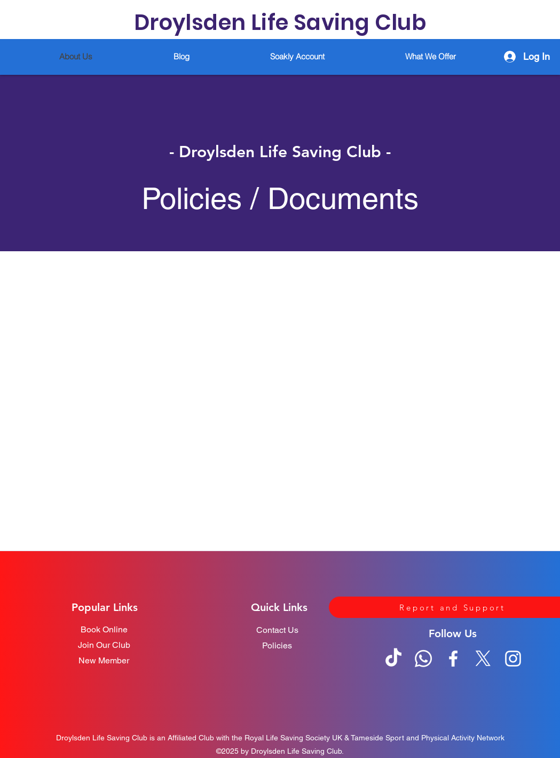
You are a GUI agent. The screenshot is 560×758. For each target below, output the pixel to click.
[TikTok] (393, 658)
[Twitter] (483, 658)
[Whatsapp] (423, 658)
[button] (430, 56)
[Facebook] (453, 658)
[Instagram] (513, 658)
